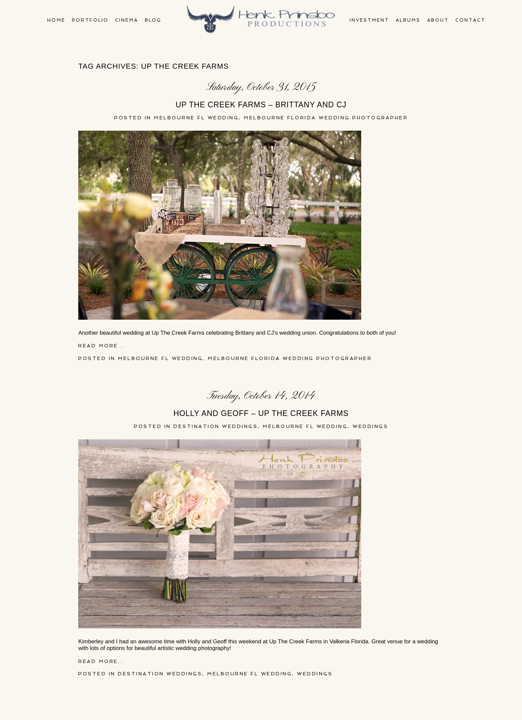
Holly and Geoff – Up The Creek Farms (261, 413)
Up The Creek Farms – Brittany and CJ (260, 104)
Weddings (370, 426)
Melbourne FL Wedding (196, 117)
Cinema (126, 20)
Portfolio (90, 20)
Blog (153, 20)
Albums (408, 20)
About (438, 20)
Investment (369, 20)
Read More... (101, 345)
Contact (470, 20)
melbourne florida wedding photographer (326, 117)
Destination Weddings (215, 426)
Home (56, 20)
